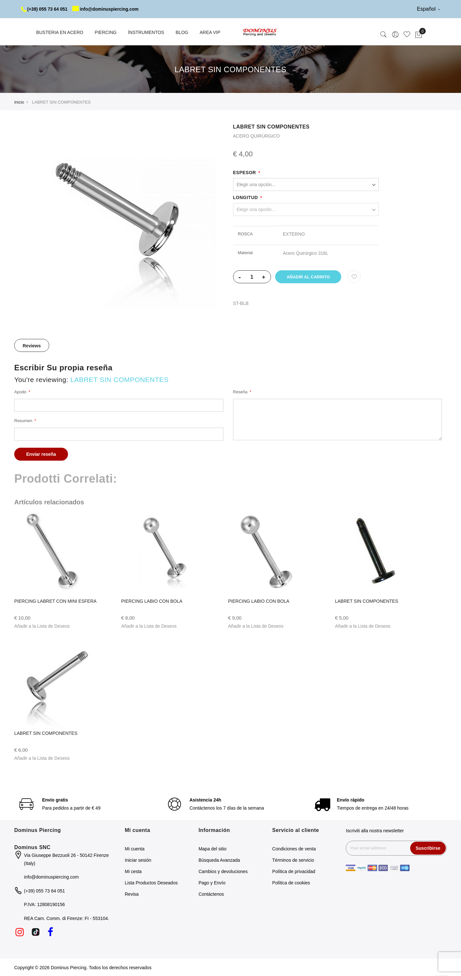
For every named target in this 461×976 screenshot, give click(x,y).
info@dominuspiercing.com (107, 9)
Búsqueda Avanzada (219, 859)
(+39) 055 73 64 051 (45, 9)
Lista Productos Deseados (151, 882)
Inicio (19, 101)
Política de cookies (291, 882)
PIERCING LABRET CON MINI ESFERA (55, 600)
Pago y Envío (211, 882)
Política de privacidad (293, 871)
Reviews (32, 345)
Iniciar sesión (138, 859)
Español (428, 9)
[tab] (31, 345)
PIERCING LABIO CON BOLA (151, 600)
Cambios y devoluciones (223, 871)
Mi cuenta (135, 848)
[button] (42, 625)
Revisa (132, 893)
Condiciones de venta (294, 848)
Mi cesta (133, 871)
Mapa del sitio (212, 848)
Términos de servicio (293, 859)
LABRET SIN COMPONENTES (366, 600)
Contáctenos (211, 893)
